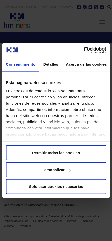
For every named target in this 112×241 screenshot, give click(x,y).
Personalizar (56, 169)
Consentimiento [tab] (21, 64)
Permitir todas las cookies (56, 153)
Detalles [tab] (50, 64)
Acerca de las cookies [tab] (86, 64)
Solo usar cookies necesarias (56, 186)
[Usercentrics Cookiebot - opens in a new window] (83, 50)
